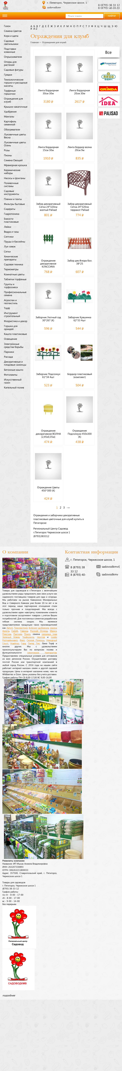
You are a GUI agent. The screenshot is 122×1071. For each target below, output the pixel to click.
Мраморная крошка (15, 165)
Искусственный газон (12, 381)
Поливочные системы (11, 184)
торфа (54, 637)
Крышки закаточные (15, 106)
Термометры (11, 269)
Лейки (7, 226)
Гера (23, 643)
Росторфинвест (10, 640)
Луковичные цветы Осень (15, 143)
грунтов (41, 637)
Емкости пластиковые (11, 220)
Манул (53, 630)
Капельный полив (14, 387)
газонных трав (49, 634)
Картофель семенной (10, 122)
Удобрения (10, 111)
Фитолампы (10, 374)
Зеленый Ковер (11, 637)
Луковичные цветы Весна (15, 135)
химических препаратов (42, 652)
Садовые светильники (11, 42)
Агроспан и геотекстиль (10, 301)
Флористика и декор (15, 321)
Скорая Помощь (35, 640)
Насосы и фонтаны (14, 178)
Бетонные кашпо (13, 369)
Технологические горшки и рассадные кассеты (15, 82)
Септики (9, 236)
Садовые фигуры (13, 69)
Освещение (10, 338)
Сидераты (9, 209)
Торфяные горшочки (10, 92)
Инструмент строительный (12, 314)
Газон (7, 26)
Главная (34, 42)
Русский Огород (38, 630)
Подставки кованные (10, 50)
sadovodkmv (54, 7)
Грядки (8, 74)
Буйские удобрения (39, 627)
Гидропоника (11, 213)
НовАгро (14, 643)
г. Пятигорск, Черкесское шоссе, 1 (67, 2)
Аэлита (5, 630)
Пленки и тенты (13, 199)
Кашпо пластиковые (15, 334)
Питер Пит (34, 643)
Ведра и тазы (11, 231)
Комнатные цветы (14, 274)
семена (53, 627)
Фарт (22, 640)
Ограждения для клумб (13, 100)
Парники (9, 351)
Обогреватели (12, 129)
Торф (7, 308)
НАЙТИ (112, 15)
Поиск (27, 634)
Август (10, 627)
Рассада (8, 356)
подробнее (8, 995)
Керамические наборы (12, 171)
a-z (35, 28)
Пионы (8, 155)
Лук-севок (10, 246)
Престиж (6, 634)
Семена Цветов (12, 31)
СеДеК (14, 630)
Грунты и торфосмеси (11, 285)
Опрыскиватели (13, 56)
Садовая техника (13, 264)
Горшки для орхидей (10, 327)
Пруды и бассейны (14, 241)
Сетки (7, 251)
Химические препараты (11, 257)
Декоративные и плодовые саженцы (15, 363)
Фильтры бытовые (14, 204)
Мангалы (9, 116)
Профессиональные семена (15, 293)
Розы (7, 150)
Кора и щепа (11, 35)
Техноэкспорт (21, 627)
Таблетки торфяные (15, 279)
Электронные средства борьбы (13, 345)
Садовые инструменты (11, 192)
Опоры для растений (10, 63)
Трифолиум (28, 637)
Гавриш (24, 630)
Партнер (17, 634)
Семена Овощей (13, 160)
